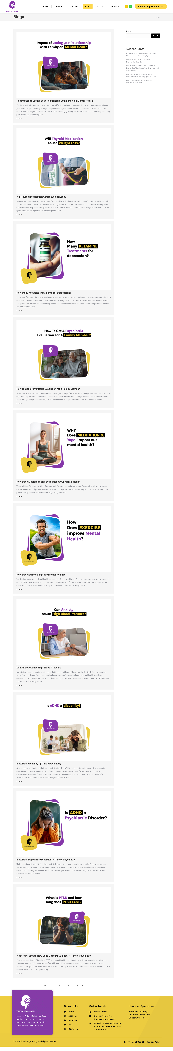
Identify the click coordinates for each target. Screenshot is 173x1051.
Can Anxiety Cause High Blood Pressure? (39, 672)
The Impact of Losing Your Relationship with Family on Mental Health (54, 105)
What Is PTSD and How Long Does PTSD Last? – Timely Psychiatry (53, 960)
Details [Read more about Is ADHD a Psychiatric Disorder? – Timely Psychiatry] (19, 882)
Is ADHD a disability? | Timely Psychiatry (38, 768)
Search (129, 35)
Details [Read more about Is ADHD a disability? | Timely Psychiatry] (19, 786)
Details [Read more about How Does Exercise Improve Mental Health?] (19, 594)
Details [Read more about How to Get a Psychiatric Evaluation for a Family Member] (19, 408)
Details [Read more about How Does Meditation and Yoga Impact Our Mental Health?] (19, 501)
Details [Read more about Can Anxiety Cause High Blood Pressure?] (19, 690)
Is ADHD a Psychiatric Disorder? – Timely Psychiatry (45, 864)
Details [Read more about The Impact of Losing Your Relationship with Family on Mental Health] (19, 123)
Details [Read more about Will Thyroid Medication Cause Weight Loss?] (19, 219)
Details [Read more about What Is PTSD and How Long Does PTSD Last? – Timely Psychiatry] (19, 978)
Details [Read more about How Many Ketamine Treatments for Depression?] (19, 315)
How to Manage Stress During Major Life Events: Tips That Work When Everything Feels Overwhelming (142, 72)
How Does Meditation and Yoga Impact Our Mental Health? (49, 486)
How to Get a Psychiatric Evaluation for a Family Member (48, 393)
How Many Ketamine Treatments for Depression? (43, 297)
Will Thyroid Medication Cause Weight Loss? (41, 201)
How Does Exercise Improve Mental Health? (40, 579)
